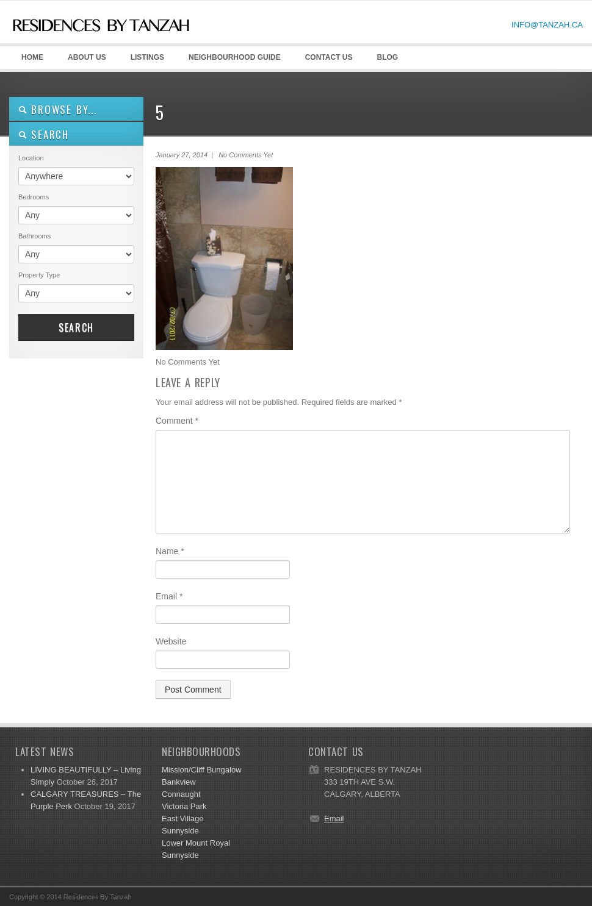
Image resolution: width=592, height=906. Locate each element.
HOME (32, 57)
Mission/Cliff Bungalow (202, 769)
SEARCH (43, 134)
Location (31, 158)
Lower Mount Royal (196, 842)
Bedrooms (33, 197)
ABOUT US (85, 61)
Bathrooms (34, 236)
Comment (177, 421)
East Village (182, 818)
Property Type (39, 275)
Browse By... (57, 109)
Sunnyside (180, 830)
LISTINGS (147, 57)
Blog (387, 57)
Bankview (179, 782)
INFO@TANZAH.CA (547, 24)
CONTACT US (329, 57)
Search (76, 327)
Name (170, 551)
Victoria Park (184, 806)
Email (169, 596)
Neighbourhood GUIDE (232, 61)
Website (171, 641)
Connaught (181, 794)
